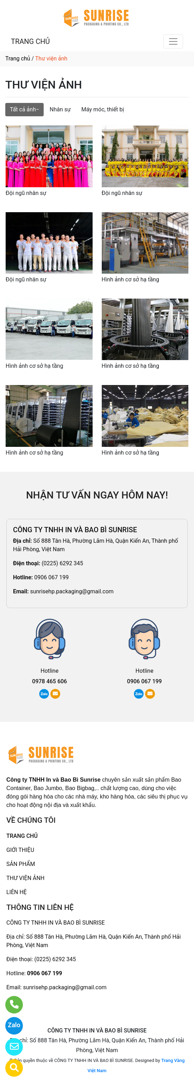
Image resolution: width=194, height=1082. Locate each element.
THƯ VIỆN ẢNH (25, 878)
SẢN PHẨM (20, 864)
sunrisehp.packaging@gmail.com (71, 591)
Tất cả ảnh (23, 109)
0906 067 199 (51, 577)
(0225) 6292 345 (62, 563)
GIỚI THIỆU (20, 850)
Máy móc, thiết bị (102, 109)
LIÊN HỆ (16, 892)
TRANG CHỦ (30, 41)
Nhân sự (60, 109)
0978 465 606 (49, 681)
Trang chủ (17, 58)
